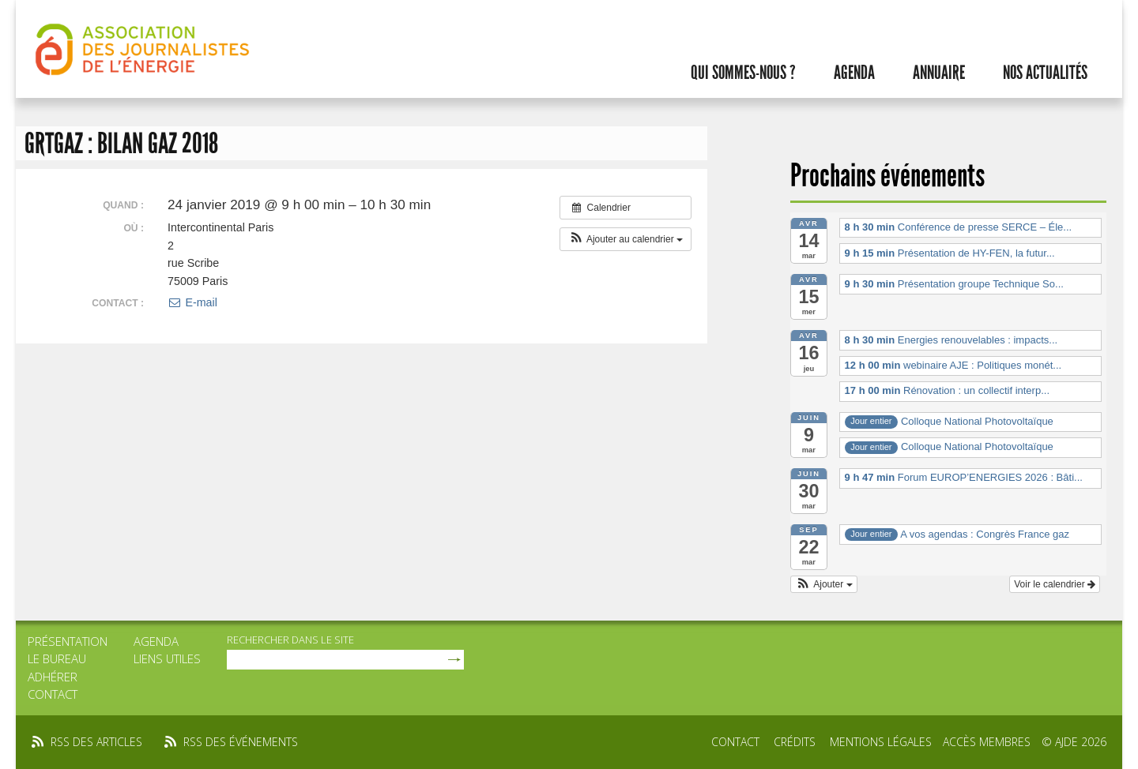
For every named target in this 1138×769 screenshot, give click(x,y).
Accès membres (987, 741)
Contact (52, 694)
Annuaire (939, 73)
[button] (625, 239)
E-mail (192, 302)
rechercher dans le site (290, 639)
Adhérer (52, 677)
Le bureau (57, 658)
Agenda (854, 73)
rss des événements (240, 741)
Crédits (795, 741)
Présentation (67, 641)
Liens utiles (167, 658)
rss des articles (96, 741)
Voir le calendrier (1054, 584)
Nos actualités (1045, 73)
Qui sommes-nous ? (743, 73)
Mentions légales (881, 741)
